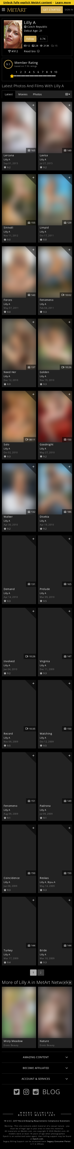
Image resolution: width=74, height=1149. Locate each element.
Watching (46, 733)
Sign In (69, 9)
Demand (9, 589)
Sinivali (8, 227)
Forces (8, 300)
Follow (30, 38)
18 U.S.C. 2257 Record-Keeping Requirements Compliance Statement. (37, 1121)
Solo (6, 444)
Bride (43, 950)
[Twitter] (17, 1091)
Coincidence (12, 878)
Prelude (45, 589)
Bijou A (52, 882)
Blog (51, 1091)
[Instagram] (26, 1091)
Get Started (52, 9)
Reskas (44, 878)
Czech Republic (35, 26)
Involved (9, 661)
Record (8, 733)
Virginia (45, 661)
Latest (9, 94)
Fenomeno (46, 300)
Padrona (45, 805)
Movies (22, 94)
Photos (37, 94)
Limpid (44, 227)
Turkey (8, 950)
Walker (8, 516)
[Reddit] (36, 1091)
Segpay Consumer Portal (58, 1141)
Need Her (10, 372)
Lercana (9, 155)
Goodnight (46, 444)
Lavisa (44, 155)
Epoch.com (38, 1139)
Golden (44, 372)
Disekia (44, 516)
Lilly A (7, 159)
